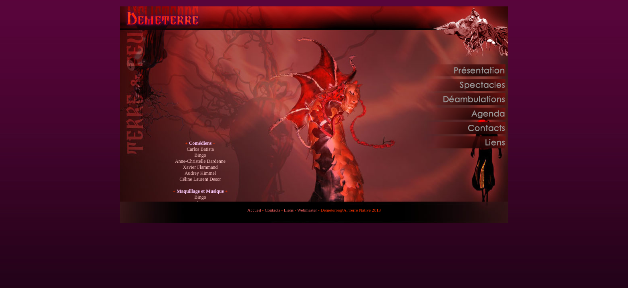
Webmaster (307, 210)
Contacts (272, 210)
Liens (289, 210)
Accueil (254, 210)
